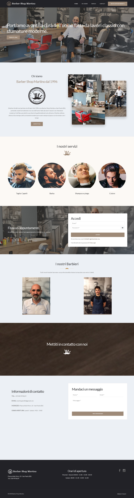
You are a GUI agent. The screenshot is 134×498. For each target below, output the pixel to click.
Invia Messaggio (98, 413)
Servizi (93, 3)
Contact (102, 3)
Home (76, 3)
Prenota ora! (13, 37)
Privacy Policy (121, 494)
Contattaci (36, 124)
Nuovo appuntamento (118, 3)
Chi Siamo (85, 3)
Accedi (98, 234)
